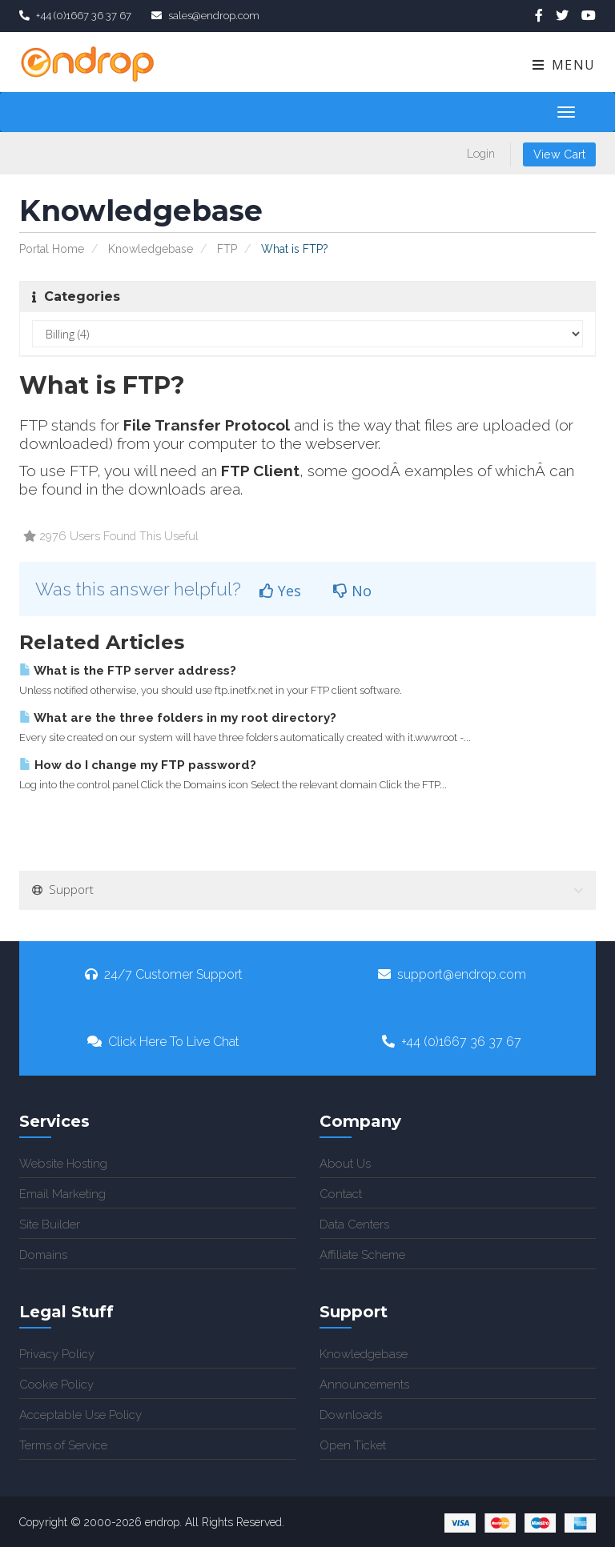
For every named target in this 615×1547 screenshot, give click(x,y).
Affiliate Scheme (362, 1255)
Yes (280, 590)
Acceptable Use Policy (80, 1415)
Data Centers (354, 1224)
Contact (341, 1194)
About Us (345, 1163)
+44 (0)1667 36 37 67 (451, 1041)
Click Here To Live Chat (163, 1041)
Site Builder (49, 1224)
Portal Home (51, 248)
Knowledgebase (150, 248)
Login (481, 153)
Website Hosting (63, 1163)
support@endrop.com (452, 974)
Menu (563, 65)
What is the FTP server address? (127, 670)
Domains (43, 1255)
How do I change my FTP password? (137, 765)
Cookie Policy (56, 1384)
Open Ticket (353, 1445)
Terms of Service (63, 1445)
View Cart (559, 154)
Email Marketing (62, 1194)
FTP (227, 248)
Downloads (351, 1415)
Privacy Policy (56, 1354)
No (352, 590)
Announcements (364, 1384)
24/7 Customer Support (164, 974)
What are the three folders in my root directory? (177, 718)
